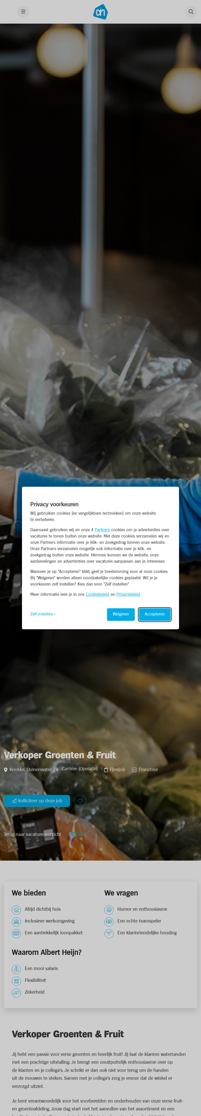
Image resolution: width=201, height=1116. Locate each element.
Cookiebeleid (97, 595)
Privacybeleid (128, 595)
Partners (102, 530)
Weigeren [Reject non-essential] (121, 615)
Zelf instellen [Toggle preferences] (41, 615)
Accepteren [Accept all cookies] (155, 615)
